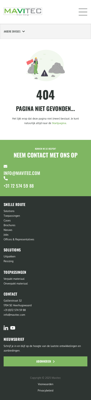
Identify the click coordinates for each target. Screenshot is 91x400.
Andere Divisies (14, 31)
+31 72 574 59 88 (19, 185)
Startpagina (59, 123)
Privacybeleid (45, 390)
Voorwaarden (45, 384)
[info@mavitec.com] (5, 166)
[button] (83, 12)
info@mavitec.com (22, 173)
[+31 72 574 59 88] (6, 178)
